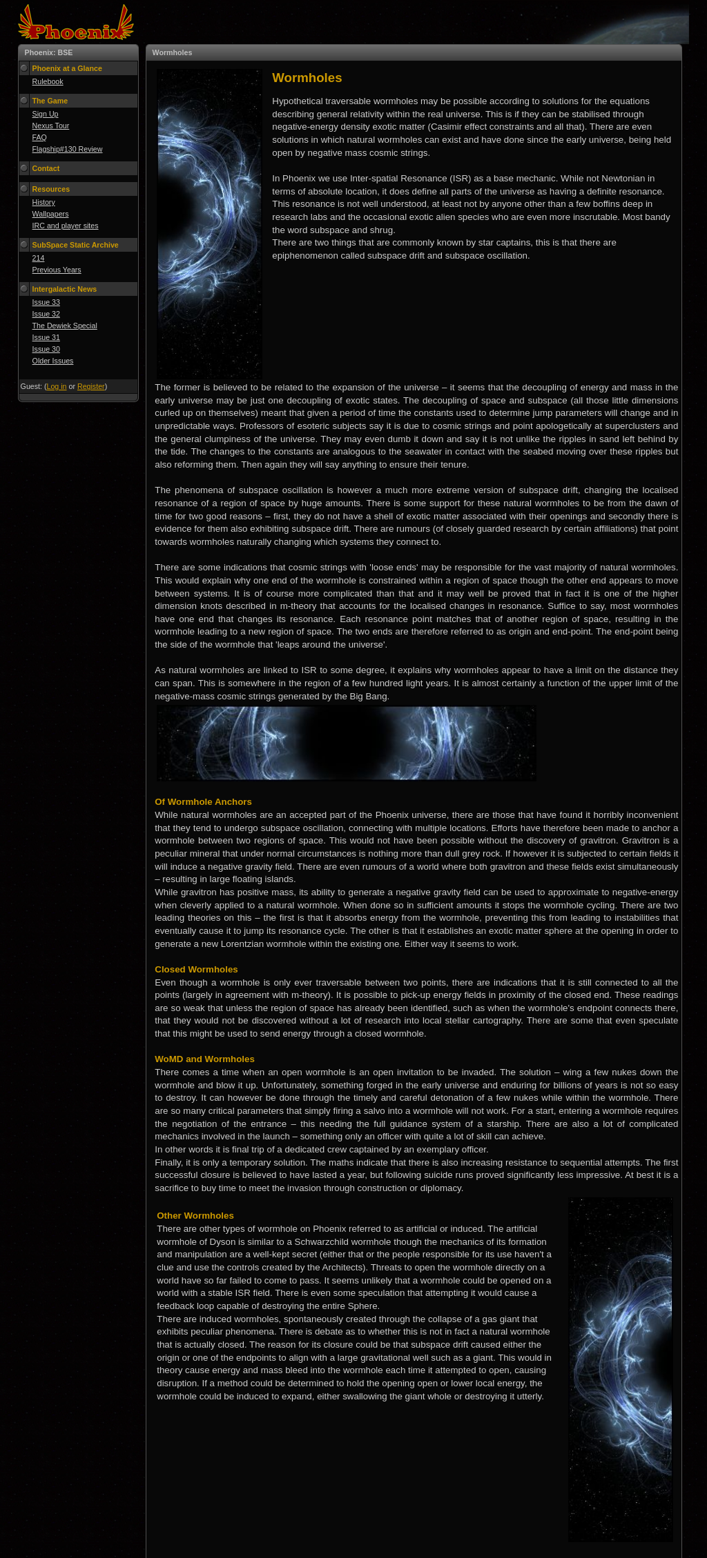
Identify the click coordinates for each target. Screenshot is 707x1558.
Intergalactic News (64, 289)
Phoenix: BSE (49, 52)
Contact (46, 168)
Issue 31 (46, 337)
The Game (50, 101)
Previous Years (56, 270)
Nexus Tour (51, 125)
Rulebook (48, 81)
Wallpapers (50, 214)
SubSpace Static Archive (75, 245)
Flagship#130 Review (67, 149)
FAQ (39, 137)
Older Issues (53, 361)
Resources (51, 189)
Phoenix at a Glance (67, 68)
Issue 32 (46, 314)
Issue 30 (46, 349)
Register (91, 386)
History (43, 202)
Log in (57, 386)
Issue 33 (46, 302)
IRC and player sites (65, 225)
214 (38, 258)
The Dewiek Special (64, 325)
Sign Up (45, 114)
